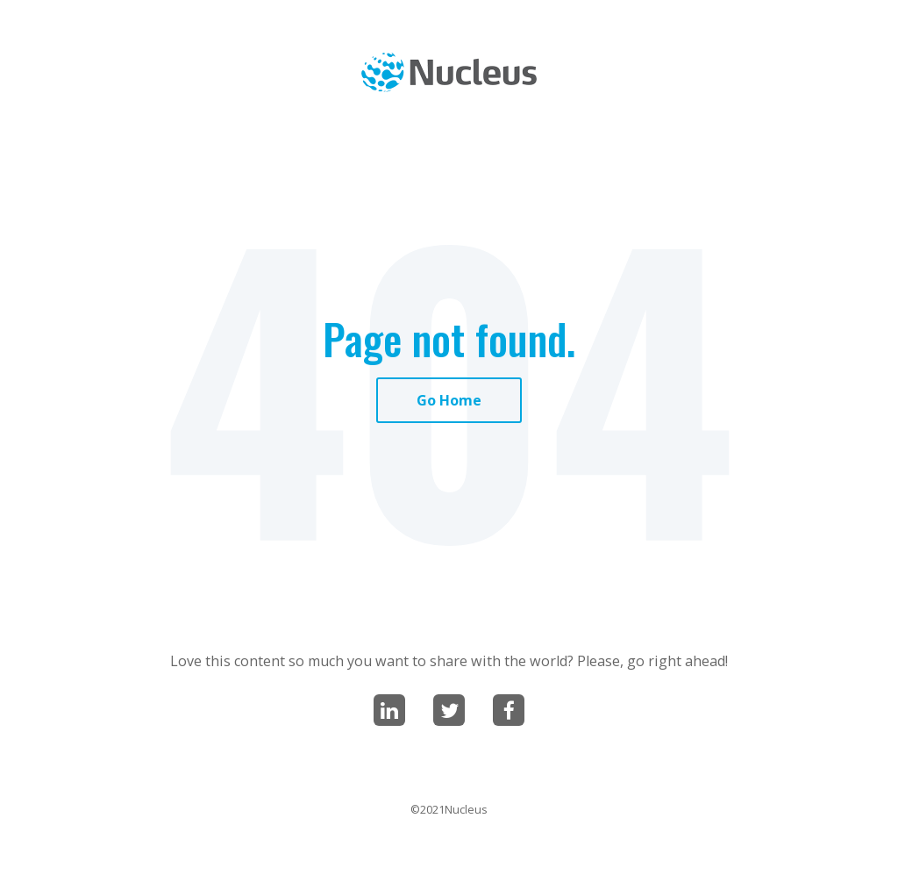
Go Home (449, 400)
